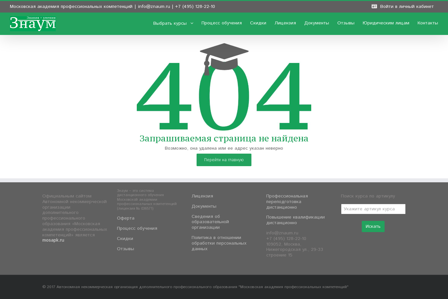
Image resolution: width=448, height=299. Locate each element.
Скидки (125, 238)
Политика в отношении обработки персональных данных (219, 243)
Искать (373, 226)
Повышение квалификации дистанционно (295, 220)
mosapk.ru (53, 240)
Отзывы (125, 249)
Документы (204, 206)
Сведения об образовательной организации (210, 222)
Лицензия (202, 196)
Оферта (125, 218)
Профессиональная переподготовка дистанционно (287, 202)
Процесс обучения (137, 228)
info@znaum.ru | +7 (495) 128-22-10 (176, 6)
